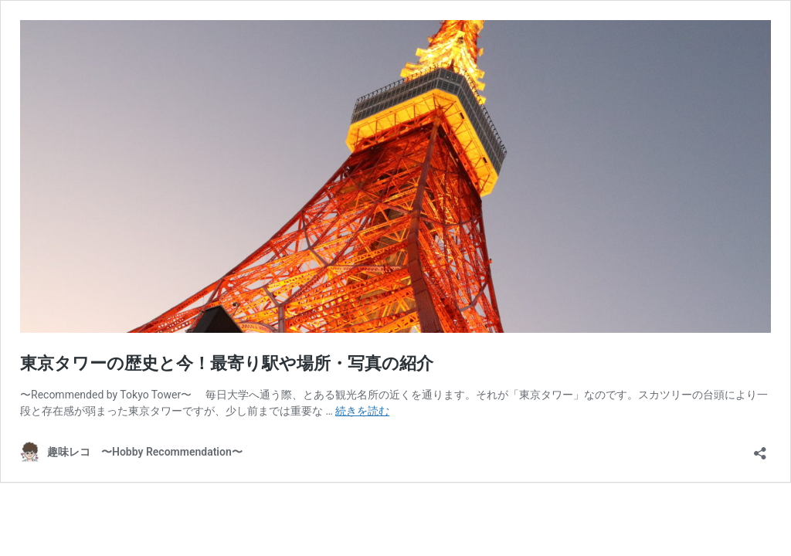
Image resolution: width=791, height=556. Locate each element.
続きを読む (362, 411)
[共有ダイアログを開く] (760, 448)
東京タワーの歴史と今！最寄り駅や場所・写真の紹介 (226, 363)
